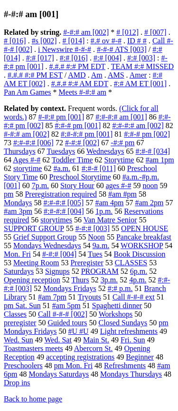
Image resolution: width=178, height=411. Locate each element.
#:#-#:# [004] (64, 211)
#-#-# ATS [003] (122, 49)
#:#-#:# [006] (33, 143)
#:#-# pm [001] (78, 125)
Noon (96, 237)
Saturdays (19, 271)
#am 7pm (52, 297)
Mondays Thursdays (131, 374)
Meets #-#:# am (82, 92)
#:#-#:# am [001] (121, 117)
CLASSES (131, 263)
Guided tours (67, 323)
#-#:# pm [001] (61, 117)
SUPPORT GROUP (34, 228)
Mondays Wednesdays (47, 245)
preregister (20, 323)
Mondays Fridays (69, 288)
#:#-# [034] (153, 151)
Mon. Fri (17, 254)
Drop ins (17, 383)
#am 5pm (66, 305)
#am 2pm (149, 203)
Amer (138, 75)
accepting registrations (80, 357)
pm (8, 194)
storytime (27, 168)
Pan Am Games (27, 92)
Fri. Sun (133, 340)
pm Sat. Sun (22, 305)
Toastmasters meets (33, 348)
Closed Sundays (123, 323)
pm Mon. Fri (73, 365)
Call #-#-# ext (133, 297)
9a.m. (101, 245)
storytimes (56, 220)
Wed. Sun (18, 340)
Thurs (80, 280)
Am (97, 75)
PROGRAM (100, 271)
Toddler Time (72, 160)
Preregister (86, 263)
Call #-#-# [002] (62, 314)
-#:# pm (122, 143)
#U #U (78, 331)
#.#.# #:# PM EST (35, 75)
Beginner (140, 357)
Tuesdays (61, 151)
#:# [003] (141, 58)
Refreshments (125, 365)
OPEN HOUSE (144, 228)
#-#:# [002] (82, 143)
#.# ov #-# (106, 41)
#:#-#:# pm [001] (86, 134)
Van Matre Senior (110, 220)
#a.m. (61, 168)
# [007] (155, 32)
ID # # (137, 41)
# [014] (74, 41)
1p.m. (103, 211)
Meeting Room (36, 263)
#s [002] (44, 41)
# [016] (15, 41)
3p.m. (109, 280)
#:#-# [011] (99, 168)
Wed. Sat (58, 340)
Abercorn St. (93, 348)
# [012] (127, 32)
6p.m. (138, 271)
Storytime (119, 160)
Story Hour (77, 185)
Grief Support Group (44, 237)
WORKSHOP (142, 245)
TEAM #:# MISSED (142, 66)
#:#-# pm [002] (147, 134)
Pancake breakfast (143, 237)
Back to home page (33, 399)
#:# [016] (74, 58)
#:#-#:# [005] (64, 203)
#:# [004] (108, 58)
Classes (15, 314)
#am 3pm (18, 211)
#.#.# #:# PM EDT (77, 66)
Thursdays (20, 151)
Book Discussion (140, 254)
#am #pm (122, 194)
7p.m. (40, 185)
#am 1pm (160, 160)
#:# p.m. (120, 288)
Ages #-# (26, 160)
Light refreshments (129, 331)
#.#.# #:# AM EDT (79, 84)
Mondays (18, 203)
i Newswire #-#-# (64, 49)
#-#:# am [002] (86, 32)
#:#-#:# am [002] (137, 125)
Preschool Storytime (80, 177)
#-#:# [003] (92, 228)
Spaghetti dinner (117, 305)
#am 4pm (109, 203)
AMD (76, 75)
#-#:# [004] (59, 254)
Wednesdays (105, 151)
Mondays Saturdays (58, 374)
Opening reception (32, 280)
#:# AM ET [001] (140, 84)
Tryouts (89, 297)
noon (150, 185)
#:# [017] (40, 58)
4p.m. (137, 280)
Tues (95, 254)
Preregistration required (61, 194)
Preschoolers (23, 365)
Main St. (96, 340)
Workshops (116, 314)
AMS (116, 75)
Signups (57, 271)
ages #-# (118, 185)
